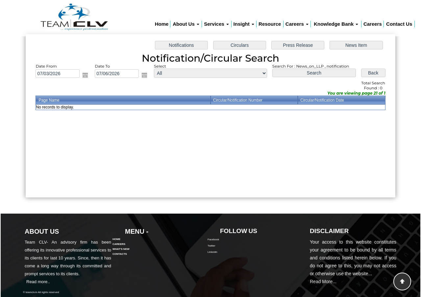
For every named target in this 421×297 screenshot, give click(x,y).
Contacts (119, 244)
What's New (121, 239)
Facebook (223, 239)
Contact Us (399, 24)
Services (216, 24)
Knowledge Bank (336, 24)
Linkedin (222, 252)
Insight (244, 24)
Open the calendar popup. (89, 76)
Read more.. (28, 281)
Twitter (221, 245)
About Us (186, 24)
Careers (297, 24)
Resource (270, 24)
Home (162, 24)
